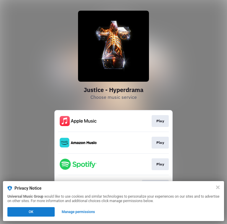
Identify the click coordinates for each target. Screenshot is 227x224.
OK (31, 212)
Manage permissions (78, 212)
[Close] (218, 187)
